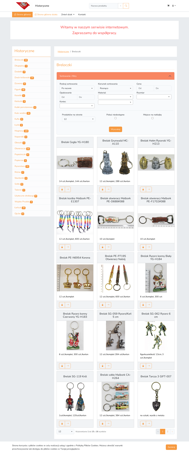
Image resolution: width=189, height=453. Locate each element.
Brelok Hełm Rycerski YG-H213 (156, 142)
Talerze (20, 190)
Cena (139, 83)
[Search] (103, 6)
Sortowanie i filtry (68, 76)
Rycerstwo (22, 166)
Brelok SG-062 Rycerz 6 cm (156, 315)
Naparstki (21, 136)
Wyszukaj (115, 129)
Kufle (19, 119)
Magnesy (21, 131)
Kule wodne (22, 113)
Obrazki (20, 142)
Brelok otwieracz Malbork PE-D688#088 (115, 200)
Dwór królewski (24, 77)
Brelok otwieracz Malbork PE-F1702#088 (156, 200)
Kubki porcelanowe (25, 107)
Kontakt (82, 14)
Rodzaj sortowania (68, 83)
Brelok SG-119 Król (75, 376)
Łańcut (20, 207)
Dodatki (20, 71)
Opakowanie (66, 92)
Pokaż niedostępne (115, 114)
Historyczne (42, 6)
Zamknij (171, 447)
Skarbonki (21, 178)
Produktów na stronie (72, 114)
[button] (174, 6)
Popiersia (21, 160)
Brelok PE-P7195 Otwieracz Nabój (115, 257)
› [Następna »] (172, 431)
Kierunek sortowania (108, 83)
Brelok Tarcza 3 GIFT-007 (156, 376)
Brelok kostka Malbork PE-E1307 (75, 200)
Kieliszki (20, 101)
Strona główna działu (46, 14)
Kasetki (20, 95)
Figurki (20, 89)
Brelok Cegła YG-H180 (75, 142)
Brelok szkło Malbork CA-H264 (115, 376)
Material (102, 92)
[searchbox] (100, 96)
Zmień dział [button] (67, 14)
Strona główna (22, 14)
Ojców (19, 213)
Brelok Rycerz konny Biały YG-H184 (156, 257)
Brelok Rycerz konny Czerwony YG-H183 (75, 315)
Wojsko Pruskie (24, 201)
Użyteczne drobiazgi (26, 195)
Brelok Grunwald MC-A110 (115, 142)
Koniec (63, 101)
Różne (19, 172)
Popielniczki (22, 154)
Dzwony (20, 83)
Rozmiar (140, 92)
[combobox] (115, 96)
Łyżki (19, 125)
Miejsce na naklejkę (152, 114)
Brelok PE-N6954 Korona (75, 257)
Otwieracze (22, 148)
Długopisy (21, 65)
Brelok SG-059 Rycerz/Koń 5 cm (115, 315)
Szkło (19, 184)
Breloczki (21, 60)
